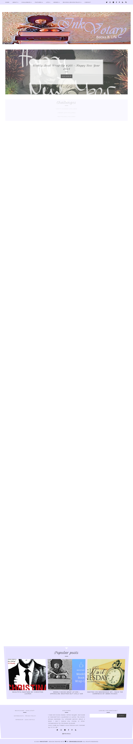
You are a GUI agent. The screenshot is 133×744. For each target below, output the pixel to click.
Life (48, 2)
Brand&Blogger (75, 741)
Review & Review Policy (72, 2)
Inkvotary (44, 741)
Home (7, 2)
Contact (88, 2)
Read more (66, 78)
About (15, 2)
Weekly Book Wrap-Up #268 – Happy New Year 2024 (66, 69)
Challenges (27, 2)
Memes (57, 2)
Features (39, 2)
